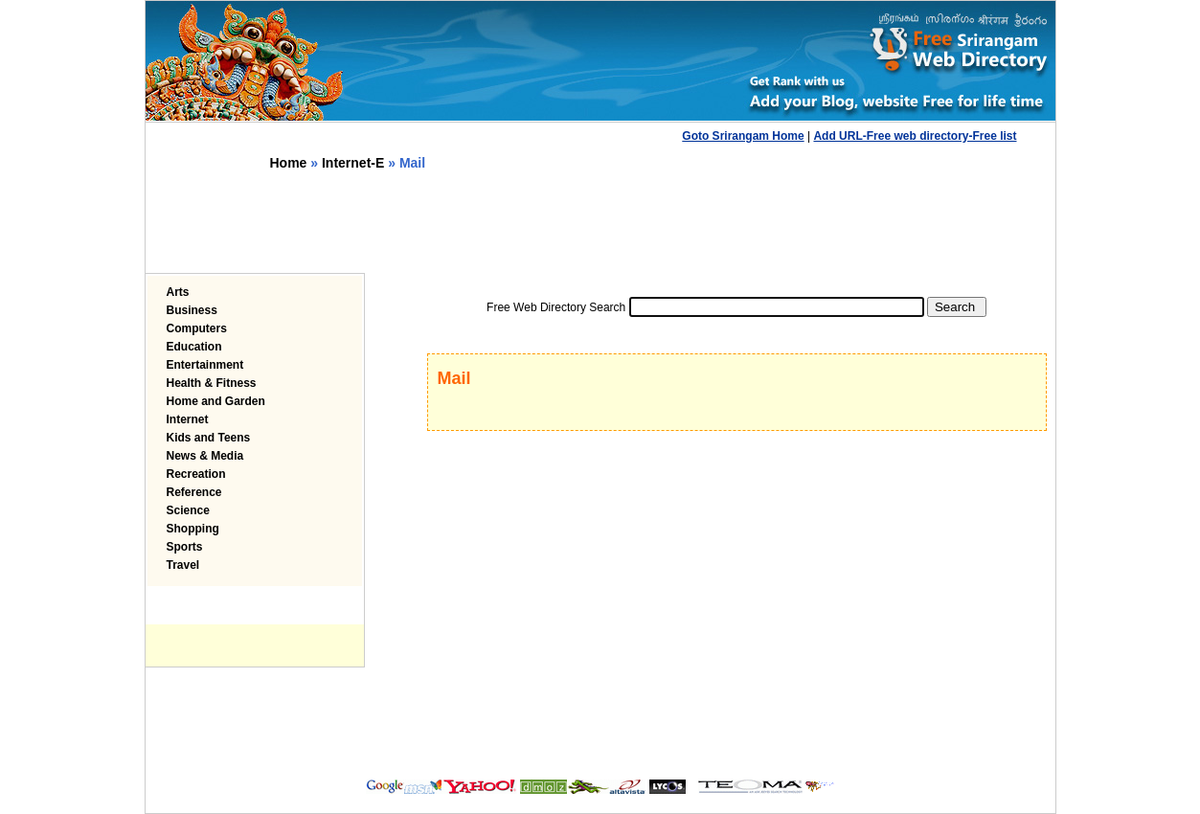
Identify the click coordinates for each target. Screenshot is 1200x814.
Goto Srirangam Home (743, 136)
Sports (185, 547)
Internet (188, 419)
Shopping (193, 528)
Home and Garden (216, 401)
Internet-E (353, 162)
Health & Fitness (212, 383)
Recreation (196, 474)
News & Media (205, 456)
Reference (194, 492)
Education (194, 346)
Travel (183, 565)
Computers (197, 328)
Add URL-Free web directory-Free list (914, 136)
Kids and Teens (209, 437)
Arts (178, 292)
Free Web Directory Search (556, 307)
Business (192, 310)
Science (188, 510)
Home (288, 162)
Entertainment (205, 365)
